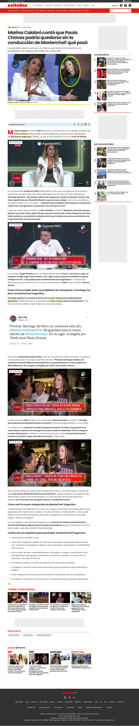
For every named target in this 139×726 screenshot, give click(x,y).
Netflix (79, 5)
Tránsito (109, 707)
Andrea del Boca (27, 11)
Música (87, 5)
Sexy (93, 5)
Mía (105, 702)
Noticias (34, 702)
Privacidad (70, 707)
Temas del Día (13, 11)
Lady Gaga (40, 11)
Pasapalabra (61, 11)
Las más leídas (101, 54)
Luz (101, 702)
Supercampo (87, 702)
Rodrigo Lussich (75, 11)
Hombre (60, 702)
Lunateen (112, 702)
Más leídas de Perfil (104, 144)
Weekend (78, 702)
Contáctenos (58, 707)
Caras (27, 702)
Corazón (48, 5)
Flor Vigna (50, 11)
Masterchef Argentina (43, 635)
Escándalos (38, 5)
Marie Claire (43, 702)
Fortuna (52, 702)
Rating (86, 11)
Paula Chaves (21, 133)
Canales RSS (31, 707)
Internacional (69, 5)
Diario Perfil (19, 702)
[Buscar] (118, 10)
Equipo (80, 707)
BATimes (121, 702)
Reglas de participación (94, 707)
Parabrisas (68, 702)
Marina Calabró (14, 635)
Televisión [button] (57, 5)
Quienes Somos (44, 707)
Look (96, 702)
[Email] (89, 124)
